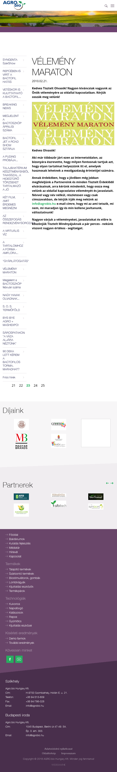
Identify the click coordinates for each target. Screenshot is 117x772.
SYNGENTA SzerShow (10, 61)
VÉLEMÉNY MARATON (10, 270)
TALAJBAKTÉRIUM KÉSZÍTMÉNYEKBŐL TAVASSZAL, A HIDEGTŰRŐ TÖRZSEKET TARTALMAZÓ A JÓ (15, 178)
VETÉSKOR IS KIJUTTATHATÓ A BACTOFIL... (12, 93)
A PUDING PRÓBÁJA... (10, 158)
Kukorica (14, 603)
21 (14, 385)
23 (28, 385)
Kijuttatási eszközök (21, 586)
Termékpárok (17, 590)
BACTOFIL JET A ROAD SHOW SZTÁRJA (11, 143)
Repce (13, 616)
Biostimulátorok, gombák (24, 577)
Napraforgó (16, 608)
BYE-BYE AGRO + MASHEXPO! (11, 321)
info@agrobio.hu (35, 705)
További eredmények (21, 642)
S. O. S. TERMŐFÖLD (11, 308)
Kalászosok (16, 612)
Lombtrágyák (17, 582)
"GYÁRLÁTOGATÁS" (15, 261)
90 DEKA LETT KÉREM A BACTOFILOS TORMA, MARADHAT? (11, 360)
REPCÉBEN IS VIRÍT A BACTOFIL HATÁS (12, 76)
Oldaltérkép (49, 753)
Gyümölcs (15, 621)
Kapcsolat (15, 556)
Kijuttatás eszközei (20, 625)
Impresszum (68, 753)
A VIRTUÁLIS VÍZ (11, 232)
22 (21, 385)
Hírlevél (13, 552)
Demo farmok (17, 638)
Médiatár (14, 547)
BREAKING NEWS (10, 106)
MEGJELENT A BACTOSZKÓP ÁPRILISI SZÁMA (12, 123)
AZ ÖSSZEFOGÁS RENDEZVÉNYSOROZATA (15, 219)
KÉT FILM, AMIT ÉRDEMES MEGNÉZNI (10, 203)
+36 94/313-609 (35, 697)
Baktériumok (17, 539)
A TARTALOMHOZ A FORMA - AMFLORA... (13, 247)
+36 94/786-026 (35, 701)
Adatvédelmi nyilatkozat (58, 748)
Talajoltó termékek (20, 569)
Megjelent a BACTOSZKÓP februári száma (12, 283)
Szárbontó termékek (21, 573)
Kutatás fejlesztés (20, 543)
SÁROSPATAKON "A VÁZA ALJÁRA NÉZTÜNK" (14, 338)
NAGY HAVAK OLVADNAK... (11, 296)
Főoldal (13, 534)
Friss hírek (9, 377)
